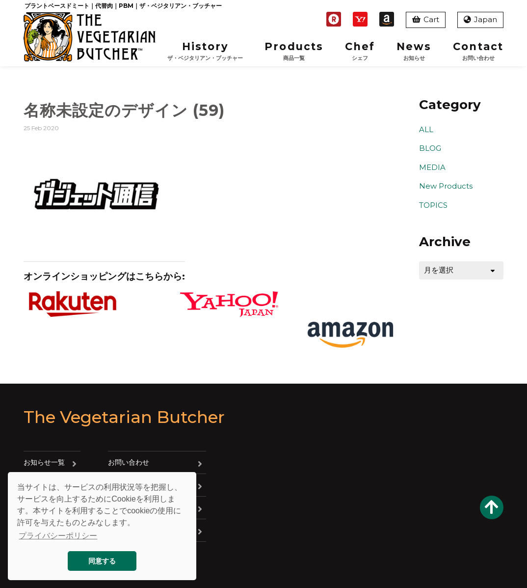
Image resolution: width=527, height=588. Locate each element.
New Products (446, 186)
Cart (425, 19)
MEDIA (432, 167)
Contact (478, 51)
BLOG (430, 148)
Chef (360, 51)
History (205, 51)
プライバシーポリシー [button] (58, 536)
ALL (426, 129)
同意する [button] (102, 561)
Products (293, 51)
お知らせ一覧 (44, 462)
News (413, 51)
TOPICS (433, 205)
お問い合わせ (128, 462)
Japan (480, 19)
